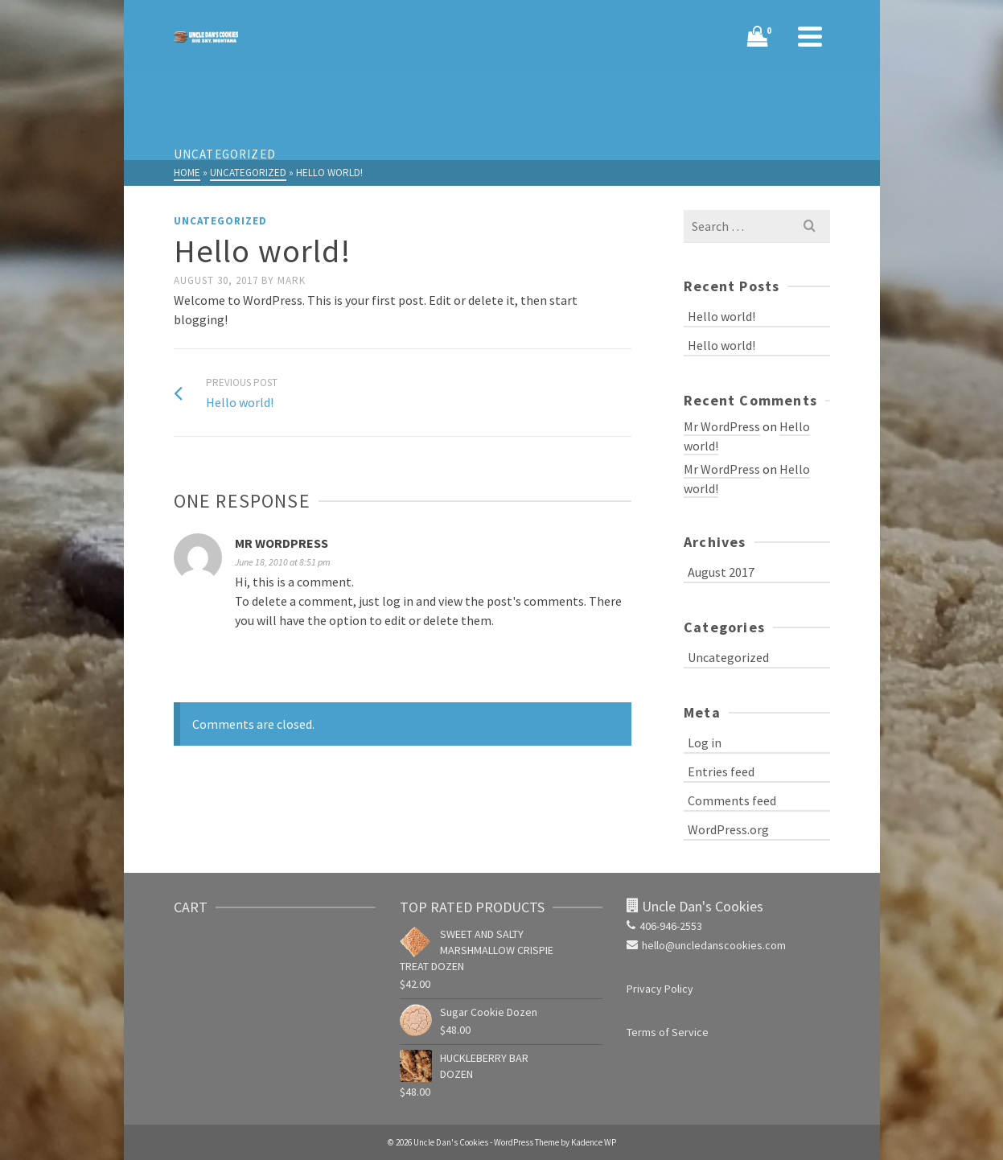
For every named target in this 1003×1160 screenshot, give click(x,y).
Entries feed (721, 771)
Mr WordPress (281, 543)
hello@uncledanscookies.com (706, 945)
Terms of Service (668, 1032)
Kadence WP (593, 1142)
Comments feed (732, 800)
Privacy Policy (660, 988)
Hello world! (721, 316)
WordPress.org (728, 829)
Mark (291, 280)
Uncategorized (220, 221)
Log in (704, 742)
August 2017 (721, 572)
